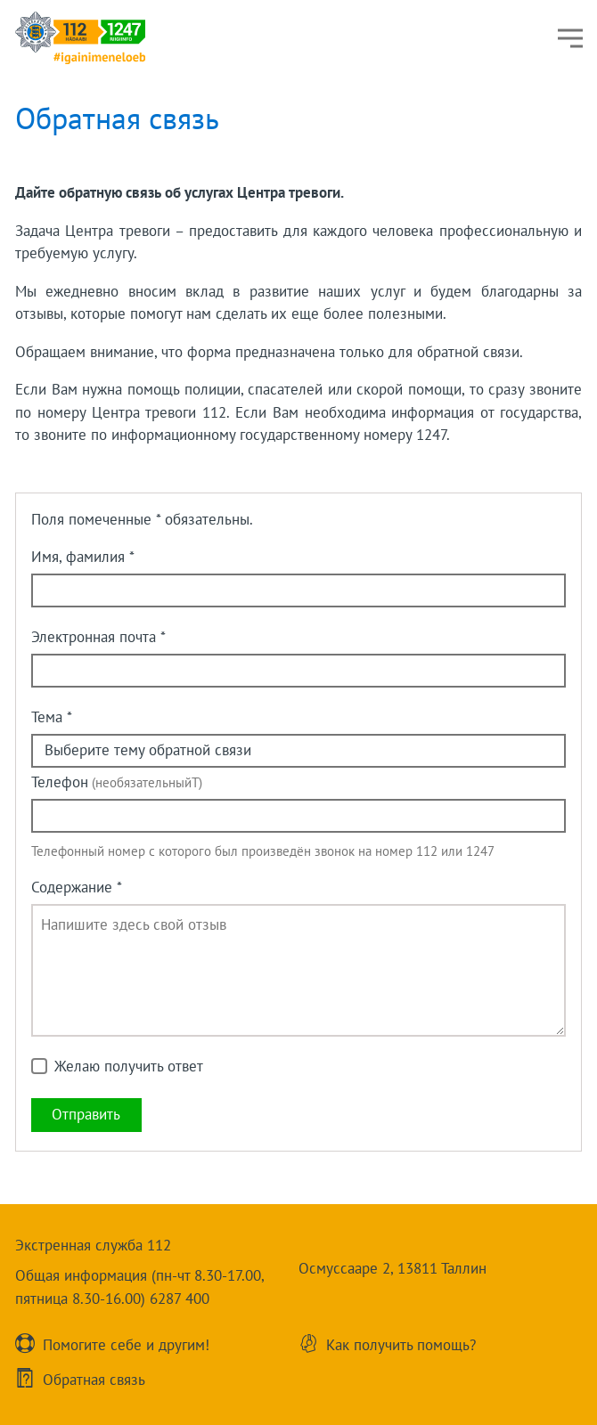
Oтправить (86, 1114)
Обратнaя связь (94, 1379)
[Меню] (570, 38)
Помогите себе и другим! (126, 1344)
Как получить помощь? (401, 1344)
